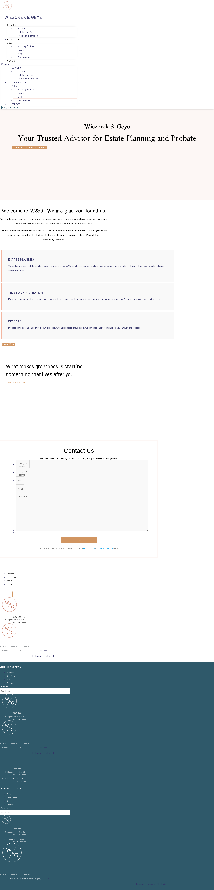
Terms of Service (106, 548)
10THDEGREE (45, 651)
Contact (11, 61)
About (10, 43)
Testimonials (24, 57)
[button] (39, 64)
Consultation (14, 39)
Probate (14, 321)
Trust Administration (28, 35)
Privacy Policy (89, 548)
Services (11, 25)
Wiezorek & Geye (23, 17)
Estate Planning (21, 259)
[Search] (6, 594)
